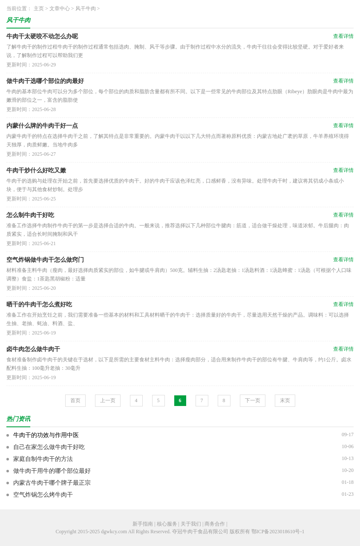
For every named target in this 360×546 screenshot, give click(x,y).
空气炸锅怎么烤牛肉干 (43, 495)
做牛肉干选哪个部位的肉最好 (45, 81)
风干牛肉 (85, 8)
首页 (75, 400)
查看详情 (343, 36)
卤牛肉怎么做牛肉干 (33, 349)
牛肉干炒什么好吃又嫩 (36, 170)
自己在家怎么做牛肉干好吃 (49, 447)
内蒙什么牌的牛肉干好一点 (42, 126)
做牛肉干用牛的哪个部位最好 (52, 471)
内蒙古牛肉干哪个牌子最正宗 (52, 483)
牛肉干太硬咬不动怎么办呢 (42, 36)
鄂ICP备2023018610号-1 (278, 532)
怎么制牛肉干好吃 (30, 215)
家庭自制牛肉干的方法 (43, 459)
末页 (285, 400)
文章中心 (59, 8)
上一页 (107, 400)
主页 (39, 8)
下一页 (252, 400)
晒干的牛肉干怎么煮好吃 (39, 304)
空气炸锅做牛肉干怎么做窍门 (45, 260)
